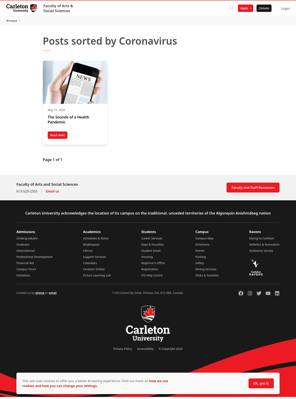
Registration (149, 271)
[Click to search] (231, 8)
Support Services (94, 259)
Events (200, 253)
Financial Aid (25, 265)
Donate (264, 8)
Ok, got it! (261, 383)
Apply (244, 8)
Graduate (22, 246)
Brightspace (91, 246)
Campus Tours (26, 271)
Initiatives (23, 277)
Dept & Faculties (152, 246)
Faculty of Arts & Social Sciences (58, 8)
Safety (199, 265)
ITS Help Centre (152, 277)
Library (88, 253)
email (53, 295)
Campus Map (204, 240)
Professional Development (34, 259)
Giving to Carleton (261, 240)
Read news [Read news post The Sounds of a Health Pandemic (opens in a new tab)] (58, 138)
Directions (202, 246)
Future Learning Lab (97, 277)
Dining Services (205, 271)
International (25, 253)
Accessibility (145, 351)
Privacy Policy (122, 351)
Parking (200, 259)
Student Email (151, 253)
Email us (52, 193)
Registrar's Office (153, 265)
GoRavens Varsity (261, 253)
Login (285, 8)
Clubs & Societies (207, 277)
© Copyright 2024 (170, 351)
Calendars (90, 265)
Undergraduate (27, 240)
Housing (147, 259)
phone (40, 295)
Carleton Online (94, 271)
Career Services (152, 240)
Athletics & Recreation (264, 246)
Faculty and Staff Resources (253, 189)
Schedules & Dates (96, 240)
